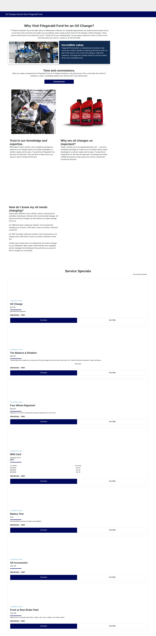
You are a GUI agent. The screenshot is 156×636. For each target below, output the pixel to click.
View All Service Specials (140, 274)
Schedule (43, 320)
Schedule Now (59, 82)
